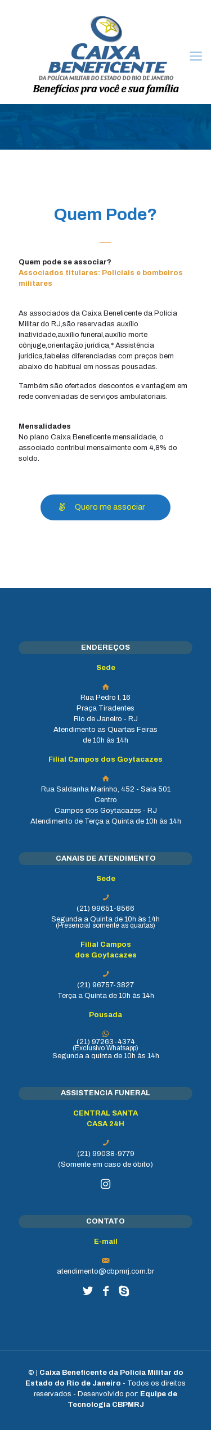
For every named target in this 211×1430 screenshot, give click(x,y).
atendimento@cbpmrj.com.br (105, 1271)
